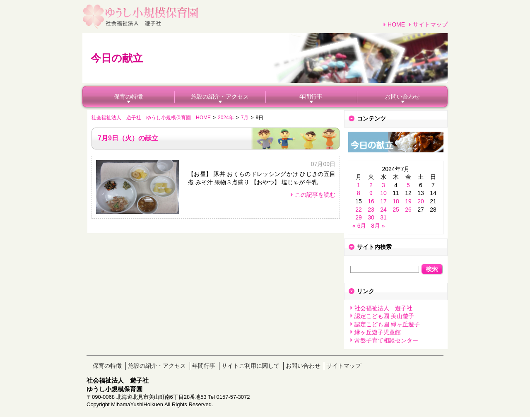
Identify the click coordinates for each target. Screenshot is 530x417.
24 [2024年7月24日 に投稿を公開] (383, 209)
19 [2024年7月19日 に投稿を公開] (408, 201)
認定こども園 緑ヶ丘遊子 (387, 324)
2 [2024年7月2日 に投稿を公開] (371, 185)
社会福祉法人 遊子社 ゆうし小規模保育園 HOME (151, 118)
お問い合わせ (402, 96)
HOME (396, 24)
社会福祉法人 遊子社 (383, 308)
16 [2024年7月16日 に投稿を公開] (371, 201)
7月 (245, 118)
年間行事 (311, 96)
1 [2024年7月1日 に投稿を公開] (358, 185)
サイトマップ (430, 24)
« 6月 (359, 225)
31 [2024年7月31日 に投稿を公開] (383, 217)
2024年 (226, 118)
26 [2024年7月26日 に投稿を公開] (408, 209)
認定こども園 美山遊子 (384, 316)
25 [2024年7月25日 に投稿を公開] (396, 209)
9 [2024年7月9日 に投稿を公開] (371, 193)
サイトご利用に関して (250, 365)
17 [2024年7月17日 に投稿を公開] (383, 201)
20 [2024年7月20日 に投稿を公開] (420, 201)
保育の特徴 (128, 96)
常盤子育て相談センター (386, 340)
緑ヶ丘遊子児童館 (377, 332)
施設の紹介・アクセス (220, 96)
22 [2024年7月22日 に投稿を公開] (358, 209)
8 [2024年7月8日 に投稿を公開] (358, 193)
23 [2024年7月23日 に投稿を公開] (371, 209)
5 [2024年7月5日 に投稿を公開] (408, 185)
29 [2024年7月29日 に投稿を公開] (358, 217)
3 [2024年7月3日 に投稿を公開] (383, 185)
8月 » (378, 225)
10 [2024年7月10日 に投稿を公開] (383, 193)
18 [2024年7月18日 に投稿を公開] (396, 201)
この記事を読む (315, 194)
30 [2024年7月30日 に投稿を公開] (371, 217)
